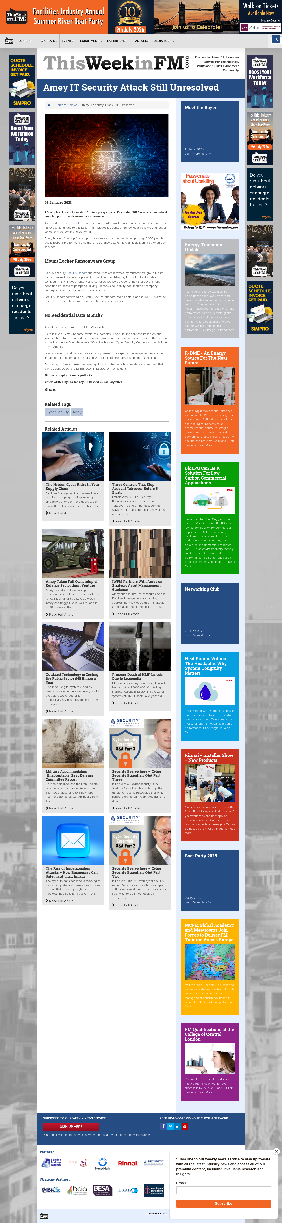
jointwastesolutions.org (76, 223)
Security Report (77, 273)
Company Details (156, 1213)
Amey (77, 412)
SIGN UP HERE (71, 1126)
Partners (141, 41)
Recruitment (90, 41)
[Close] (276, 1151)
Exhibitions (118, 41)
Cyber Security (57, 412)
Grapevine (49, 41)
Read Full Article (59, 513)
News (73, 105)
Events (68, 41)
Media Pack (164, 41)
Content (27, 41)
